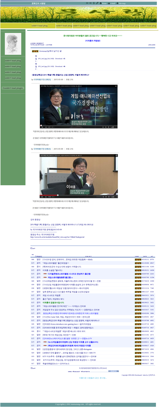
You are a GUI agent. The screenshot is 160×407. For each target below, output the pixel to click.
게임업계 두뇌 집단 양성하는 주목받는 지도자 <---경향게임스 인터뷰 (71, 310)
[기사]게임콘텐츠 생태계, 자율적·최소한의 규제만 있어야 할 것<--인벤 (72, 281)
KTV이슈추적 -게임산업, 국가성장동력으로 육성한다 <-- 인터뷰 (69, 360)
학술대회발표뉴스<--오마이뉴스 (56, 364)
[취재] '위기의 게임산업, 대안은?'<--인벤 (59, 335)
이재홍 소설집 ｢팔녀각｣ (52, 270)
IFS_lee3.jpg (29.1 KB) (46, 66)
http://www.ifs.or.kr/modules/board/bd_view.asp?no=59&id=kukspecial (57, 237)
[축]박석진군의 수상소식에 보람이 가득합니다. (62, 267)
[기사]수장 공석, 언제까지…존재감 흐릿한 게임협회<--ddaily (68, 259)
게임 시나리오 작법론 (51, 295)
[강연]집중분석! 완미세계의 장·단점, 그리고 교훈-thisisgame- (67, 349)
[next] (105, 368)
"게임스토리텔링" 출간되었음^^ (56, 263)
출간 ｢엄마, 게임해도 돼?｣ (53, 299)
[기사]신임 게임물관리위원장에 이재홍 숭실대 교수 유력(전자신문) (70, 285)
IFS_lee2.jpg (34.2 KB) (46, 58)
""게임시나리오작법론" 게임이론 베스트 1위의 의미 (64, 331)
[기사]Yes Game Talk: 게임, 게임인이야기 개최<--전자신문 (66, 317)
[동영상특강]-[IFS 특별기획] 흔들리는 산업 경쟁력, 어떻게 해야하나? (71, 320)
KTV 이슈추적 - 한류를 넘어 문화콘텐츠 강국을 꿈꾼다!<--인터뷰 (69, 356)
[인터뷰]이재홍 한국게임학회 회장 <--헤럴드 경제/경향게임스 (68, 328)
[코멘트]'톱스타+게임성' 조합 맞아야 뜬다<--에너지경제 (66, 288)
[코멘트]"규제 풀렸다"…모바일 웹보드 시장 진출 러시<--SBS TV (69, 353)
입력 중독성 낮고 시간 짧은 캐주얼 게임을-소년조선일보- (66, 292)
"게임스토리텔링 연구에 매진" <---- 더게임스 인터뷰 (64, 306)
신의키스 (151, 375)
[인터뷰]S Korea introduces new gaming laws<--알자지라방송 (67, 324)
